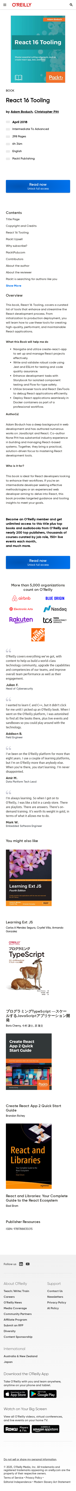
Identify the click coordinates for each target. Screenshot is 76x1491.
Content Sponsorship (18, 1337)
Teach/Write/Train (16, 1291)
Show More (13, 285)
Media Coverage (15, 1308)
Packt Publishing (23, 158)
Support (54, 1283)
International (14, 1348)
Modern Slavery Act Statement (52, 1482)
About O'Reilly (15, 1283)
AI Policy (53, 1308)
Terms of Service (13, 1477)
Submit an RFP (13, 1325)
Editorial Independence (18, 1482)
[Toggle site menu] (4, 4)
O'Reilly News (13, 1302)
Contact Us (55, 1291)
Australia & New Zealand (20, 1356)
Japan (8, 1362)
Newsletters (55, 1297)
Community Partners (18, 1314)
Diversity (9, 1331)
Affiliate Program (15, 1320)
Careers (9, 1297)
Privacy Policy (56, 1302)
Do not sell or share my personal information (30, 1459)
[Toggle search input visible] (71, 4)
